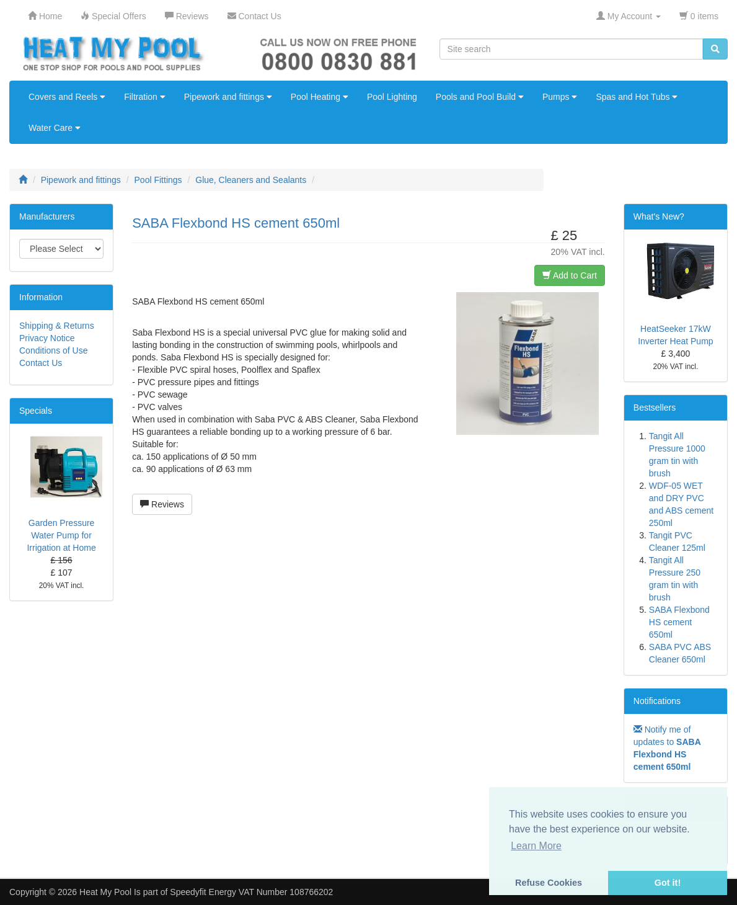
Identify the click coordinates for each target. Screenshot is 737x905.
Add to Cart (569, 275)
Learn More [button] (536, 845)
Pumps (559, 97)
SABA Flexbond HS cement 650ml (679, 622)
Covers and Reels (67, 97)
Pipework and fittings (228, 97)
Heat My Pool (105, 892)
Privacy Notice (46, 338)
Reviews (162, 504)
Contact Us (40, 363)
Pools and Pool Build (480, 97)
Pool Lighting (392, 97)
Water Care (55, 128)
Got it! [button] (668, 883)
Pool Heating (319, 97)
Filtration (144, 97)
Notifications (657, 701)
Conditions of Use (53, 350)
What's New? (658, 216)
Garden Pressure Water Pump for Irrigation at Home (61, 535)
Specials (35, 411)
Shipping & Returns (56, 326)
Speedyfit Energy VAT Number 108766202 (251, 892)
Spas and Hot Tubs (636, 97)
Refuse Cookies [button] (548, 883)
